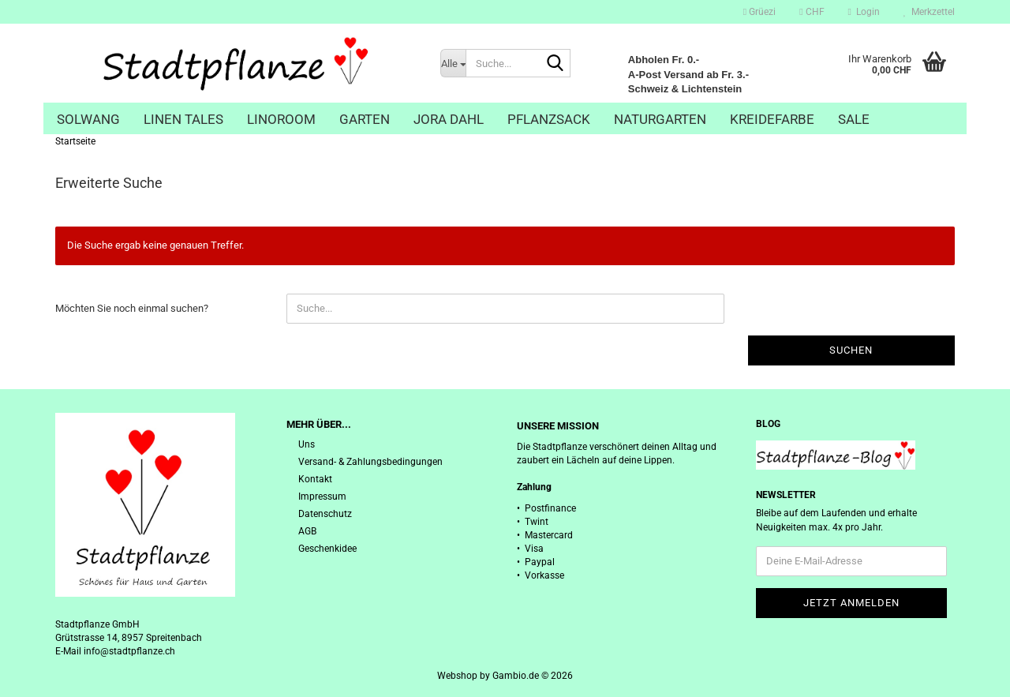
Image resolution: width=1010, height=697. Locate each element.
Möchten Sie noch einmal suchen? (131, 308)
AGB (307, 531)
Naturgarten (660, 119)
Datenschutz (325, 513)
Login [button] (864, 11)
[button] (811, 12)
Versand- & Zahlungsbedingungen (370, 461)
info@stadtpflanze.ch (129, 651)
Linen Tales (183, 119)
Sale (854, 119)
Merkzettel (929, 11)
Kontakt (315, 479)
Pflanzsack (548, 119)
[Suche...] (453, 63)
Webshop (457, 675)
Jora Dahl (448, 119)
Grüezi (759, 11)
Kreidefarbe (772, 119)
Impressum (322, 496)
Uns (306, 444)
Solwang (88, 119)
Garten (364, 119)
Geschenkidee (327, 548)
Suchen (851, 350)
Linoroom (281, 119)
